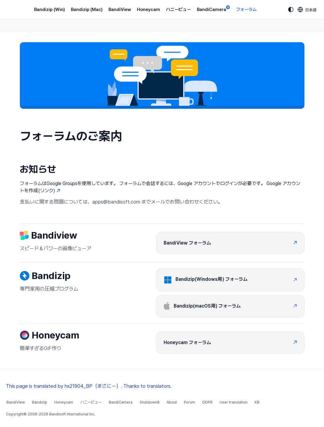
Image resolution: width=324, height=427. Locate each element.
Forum (189, 402)
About (172, 402)
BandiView (119, 9)
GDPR (207, 402)
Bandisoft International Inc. (72, 414)
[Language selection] (307, 9)
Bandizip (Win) (49, 9)
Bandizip (39, 402)
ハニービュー (178, 9)
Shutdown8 (149, 402)
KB (257, 402)
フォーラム (246, 9)
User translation (234, 402)
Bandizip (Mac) (87, 9)
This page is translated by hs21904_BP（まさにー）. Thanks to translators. (89, 386)
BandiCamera (213, 9)
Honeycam (148, 9)
